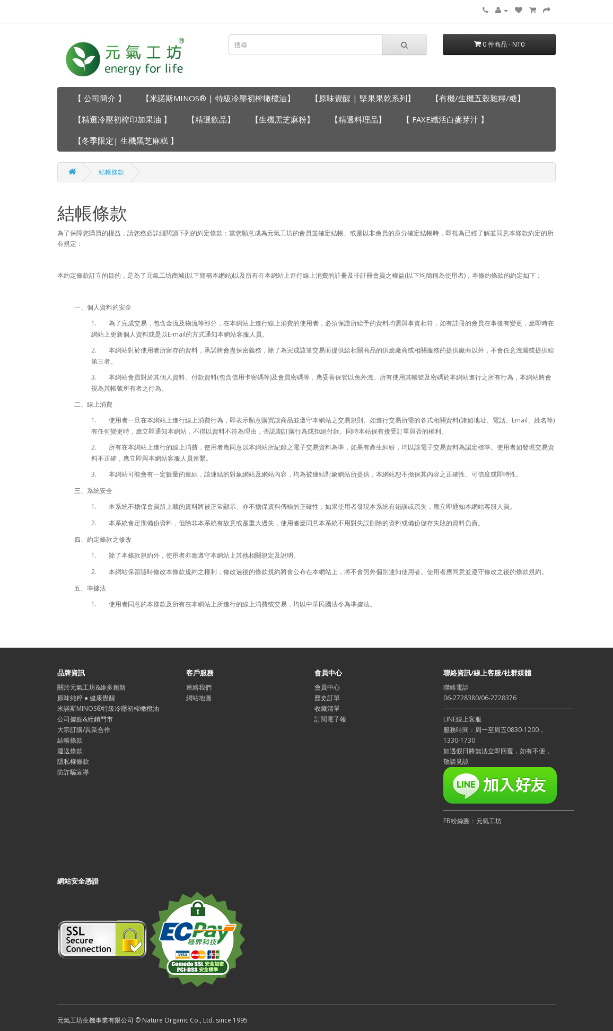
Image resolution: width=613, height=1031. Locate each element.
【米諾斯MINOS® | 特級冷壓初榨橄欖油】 (218, 98)
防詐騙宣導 (73, 772)
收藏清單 (327, 708)
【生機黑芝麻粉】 (282, 119)
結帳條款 (111, 172)
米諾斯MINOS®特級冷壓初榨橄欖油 (108, 708)
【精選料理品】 (358, 119)
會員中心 (327, 687)
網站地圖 (199, 697)
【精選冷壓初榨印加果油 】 (122, 119)
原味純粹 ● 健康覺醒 (86, 697)
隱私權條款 (73, 761)
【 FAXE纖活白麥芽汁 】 (445, 119)
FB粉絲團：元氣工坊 (472, 820)
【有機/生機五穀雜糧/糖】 (478, 98)
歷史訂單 (327, 697)
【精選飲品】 (211, 119)
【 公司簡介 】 (100, 98)
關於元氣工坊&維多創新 (91, 687)
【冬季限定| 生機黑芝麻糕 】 (126, 140)
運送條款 (70, 750)
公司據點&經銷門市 (85, 719)
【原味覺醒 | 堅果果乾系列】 (363, 98)
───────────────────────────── (508, 810)
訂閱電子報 (330, 719)
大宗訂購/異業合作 (83, 729)
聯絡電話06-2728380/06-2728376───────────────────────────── (508, 698)
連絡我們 (199, 687)
